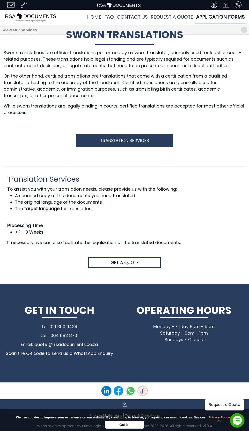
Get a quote (124, 262)
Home (94, 17)
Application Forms (220, 17)
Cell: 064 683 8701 (59, 335)
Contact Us (132, 17)
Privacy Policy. (220, 417)
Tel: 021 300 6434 (59, 326)
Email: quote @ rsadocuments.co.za (59, 344)
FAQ (109, 17)
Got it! (124, 425)
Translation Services (124, 140)
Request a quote (172, 17)
